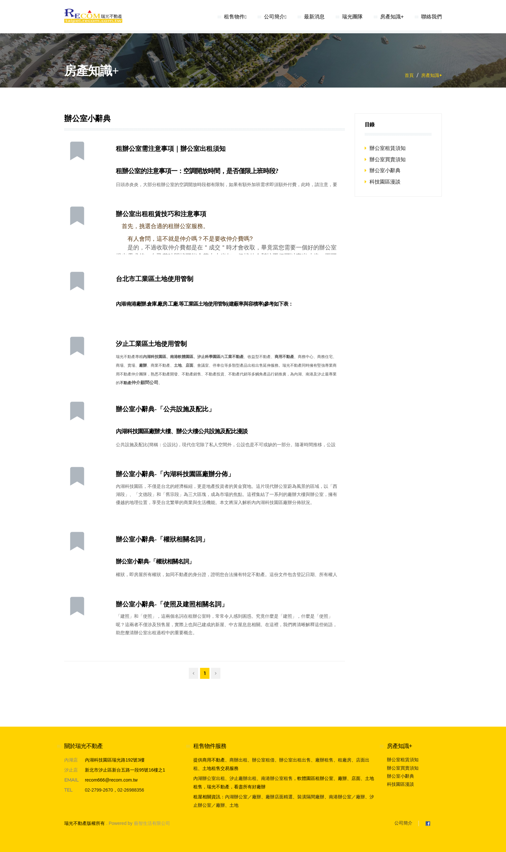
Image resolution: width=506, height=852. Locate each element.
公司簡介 (275, 17)
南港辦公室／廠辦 (347, 796)
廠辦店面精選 (279, 796)
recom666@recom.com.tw (111, 780)
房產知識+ (392, 16)
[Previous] (193, 673)
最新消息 (314, 16)
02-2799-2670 (99, 790)
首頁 (409, 75)
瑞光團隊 (352, 16)
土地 (233, 805)
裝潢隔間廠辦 (310, 796)
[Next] (215, 673)
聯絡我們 (431, 16)
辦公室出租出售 (295, 760)
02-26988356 (130, 790)
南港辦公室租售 (277, 778)
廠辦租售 (324, 760)
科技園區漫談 (384, 182)
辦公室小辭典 (384, 170)
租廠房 (344, 760)
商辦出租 (238, 760)
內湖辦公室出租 (209, 778)
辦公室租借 (263, 760)
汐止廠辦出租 (243, 778)
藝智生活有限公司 (152, 823)
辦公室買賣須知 (387, 159)
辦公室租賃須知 (387, 148)
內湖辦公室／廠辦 (243, 796)
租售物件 (235, 17)
